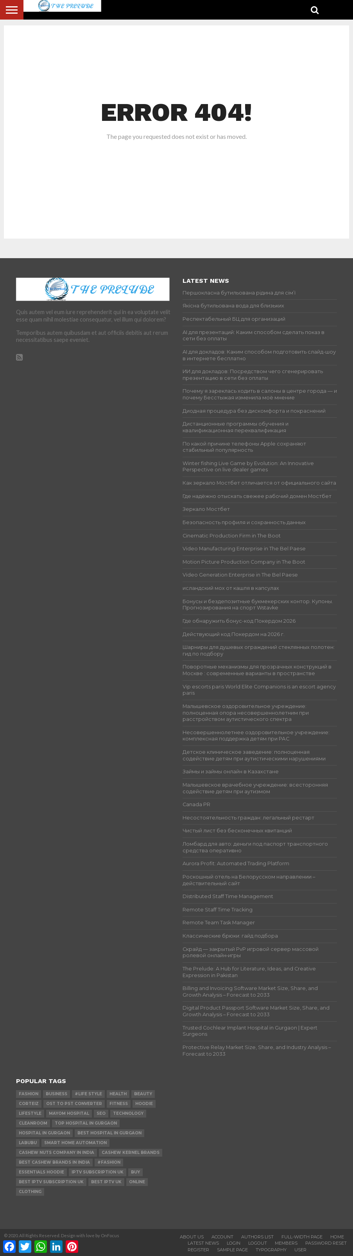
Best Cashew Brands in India (54, 1162)
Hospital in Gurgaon (44, 1133)
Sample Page (232, 1249)
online (137, 1181)
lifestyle (30, 1113)
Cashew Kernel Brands (130, 1152)
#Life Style (88, 1093)
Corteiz (29, 1103)
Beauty (143, 1093)
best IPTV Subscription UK (51, 1181)
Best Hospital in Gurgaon (109, 1133)
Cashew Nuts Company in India (56, 1152)
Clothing (30, 1191)
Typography (271, 1249)
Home (337, 1237)
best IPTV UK (106, 1181)
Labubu (28, 1142)
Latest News (203, 1243)
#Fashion (108, 1162)
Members (286, 1243)
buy (135, 1172)
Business (56, 1093)
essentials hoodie (41, 1172)
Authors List (257, 1237)
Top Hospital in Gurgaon (86, 1123)
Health (118, 1093)
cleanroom (33, 1123)
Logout (257, 1243)
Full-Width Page (302, 1237)
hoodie (144, 1103)
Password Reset (326, 1243)
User (300, 1249)
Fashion (28, 1093)
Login (233, 1243)
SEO (101, 1113)
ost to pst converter (74, 1103)
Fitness (118, 1103)
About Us (192, 1237)
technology (128, 1113)
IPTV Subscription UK (98, 1172)
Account (222, 1237)
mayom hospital (69, 1113)
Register (198, 1249)
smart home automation (75, 1142)
